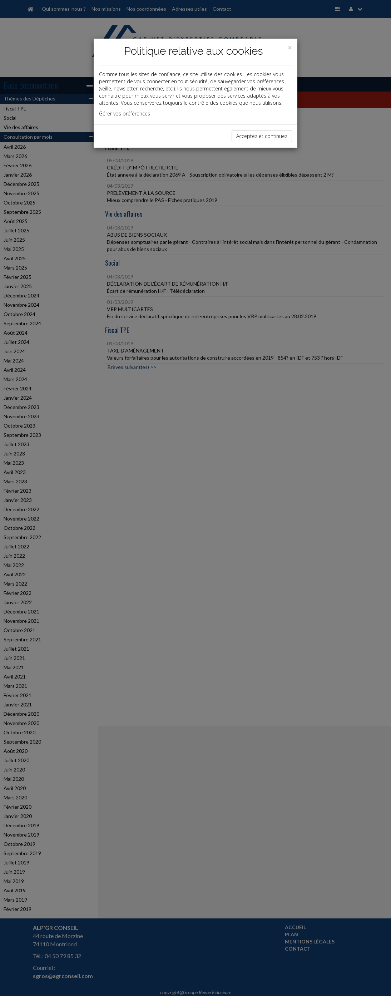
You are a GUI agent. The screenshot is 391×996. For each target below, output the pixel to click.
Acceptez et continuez (261, 136)
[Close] (290, 47)
